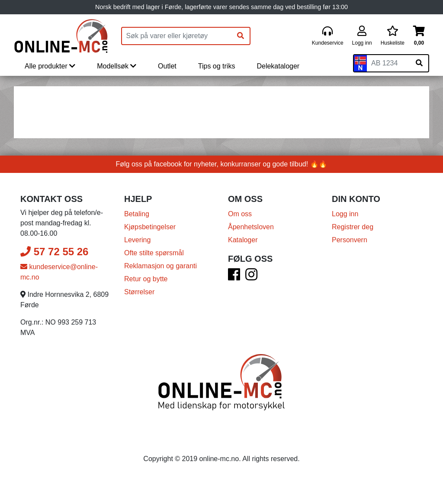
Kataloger (243, 240)
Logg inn (345, 214)
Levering (137, 240)
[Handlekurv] (419, 36)
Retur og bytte (146, 279)
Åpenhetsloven (251, 227)
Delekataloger (278, 66)
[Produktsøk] (177, 36)
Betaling (136, 214)
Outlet (167, 66)
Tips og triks (216, 66)
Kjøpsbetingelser (150, 227)
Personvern (349, 240)
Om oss (240, 214)
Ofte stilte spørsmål (154, 253)
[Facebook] (234, 277)
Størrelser (139, 292)
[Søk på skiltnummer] (419, 63)
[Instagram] (251, 277)
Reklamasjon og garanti (160, 266)
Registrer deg (352, 227)
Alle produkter (50, 66)
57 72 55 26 (54, 251)
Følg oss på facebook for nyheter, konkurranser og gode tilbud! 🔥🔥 (221, 164)
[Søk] (240, 36)
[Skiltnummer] (388, 63)
